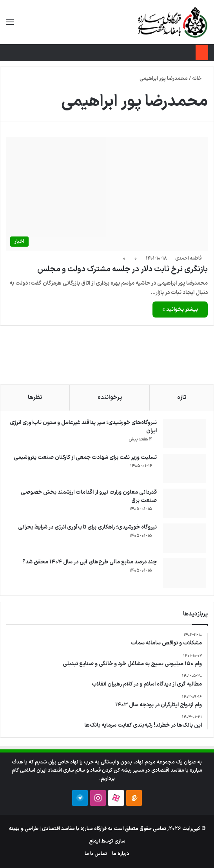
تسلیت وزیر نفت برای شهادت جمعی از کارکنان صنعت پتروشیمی (85, 457)
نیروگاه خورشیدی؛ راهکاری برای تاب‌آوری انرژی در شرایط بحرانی (87, 527)
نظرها (35, 397)
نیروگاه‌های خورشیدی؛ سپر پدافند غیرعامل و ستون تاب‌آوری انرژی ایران (83, 427)
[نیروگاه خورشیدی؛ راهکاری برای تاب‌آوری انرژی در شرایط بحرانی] (184, 538)
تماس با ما (96, 854)
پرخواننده (110, 397)
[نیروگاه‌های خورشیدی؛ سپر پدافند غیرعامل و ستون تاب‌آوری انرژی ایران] (184, 433)
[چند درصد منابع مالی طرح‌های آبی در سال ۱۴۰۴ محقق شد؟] (184, 573)
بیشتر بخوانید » (180, 309)
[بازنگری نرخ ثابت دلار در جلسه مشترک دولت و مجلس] (107, 194)
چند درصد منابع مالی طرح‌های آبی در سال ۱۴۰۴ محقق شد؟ (89, 562)
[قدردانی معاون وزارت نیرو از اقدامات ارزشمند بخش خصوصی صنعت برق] (184, 503)
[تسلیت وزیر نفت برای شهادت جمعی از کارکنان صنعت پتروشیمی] (184, 468)
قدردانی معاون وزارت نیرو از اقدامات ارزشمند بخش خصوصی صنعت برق (89, 496)
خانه (200, 79)
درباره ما (120, 854)
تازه (181, 397)
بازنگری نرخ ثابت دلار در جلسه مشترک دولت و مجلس (122, 269)
